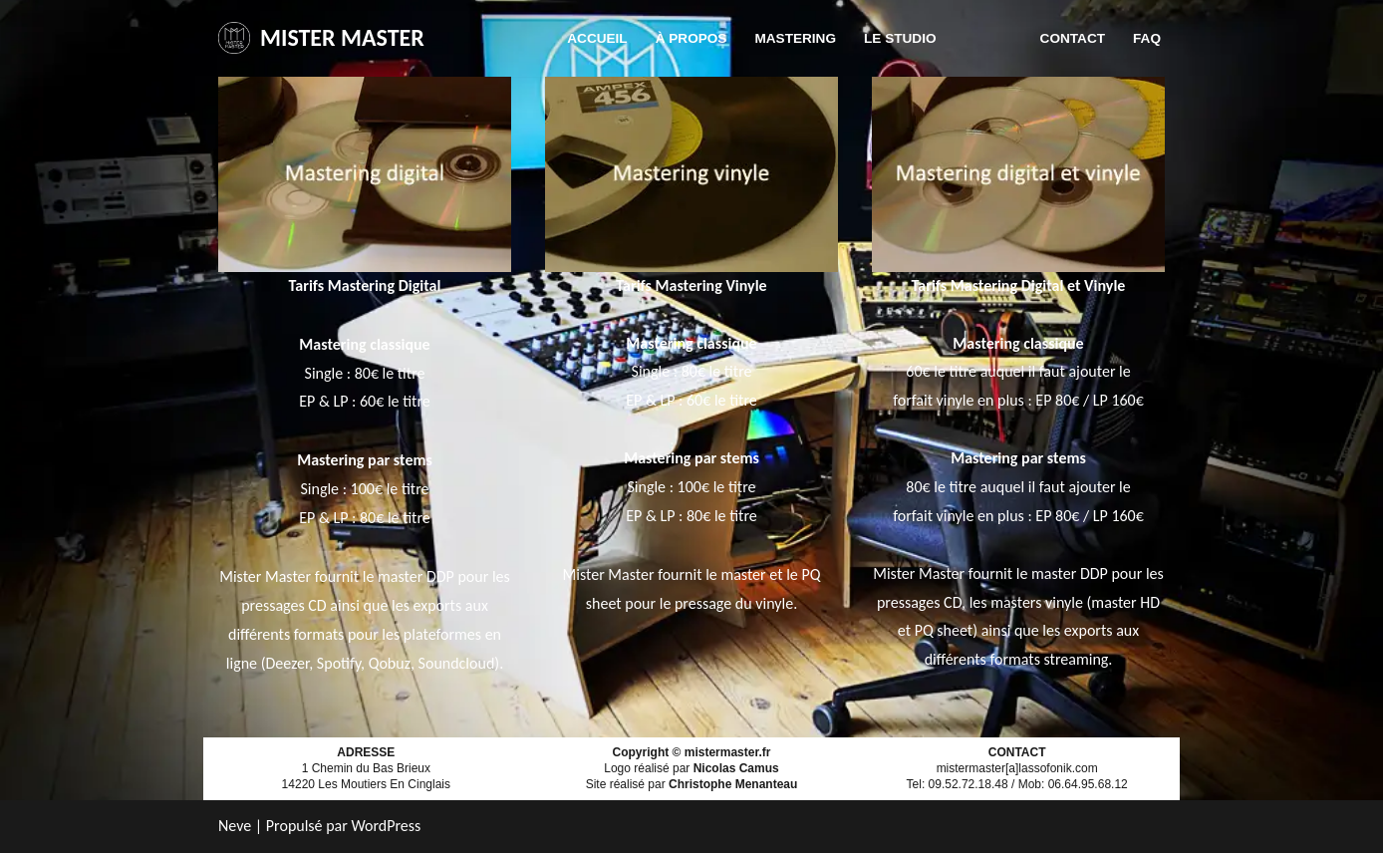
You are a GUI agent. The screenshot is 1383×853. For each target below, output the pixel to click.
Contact (1072, 38)
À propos (691, 38)
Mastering (795, 38)
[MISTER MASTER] (321, 38)
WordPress (385, 825)
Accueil (597, 38)
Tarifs (988, 38)
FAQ (1147, 38)
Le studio (900, 38)
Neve (234, 825)
